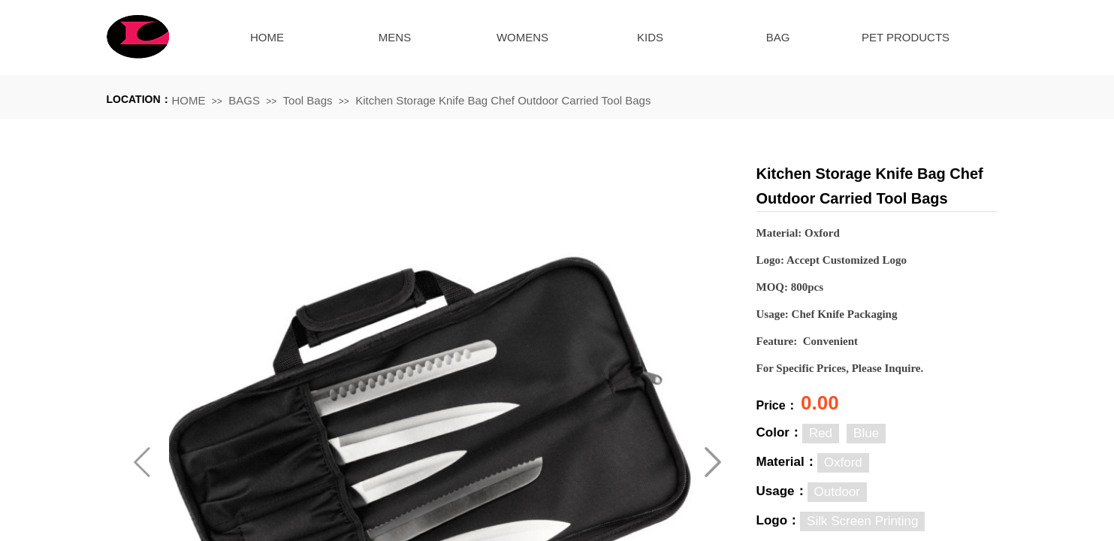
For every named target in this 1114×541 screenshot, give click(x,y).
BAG (778, 37)
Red (820, 433)
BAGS (244, 100)
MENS (395, 37)
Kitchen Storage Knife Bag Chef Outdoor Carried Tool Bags (503, 100)
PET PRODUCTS (905, 37)
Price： (779, 405)
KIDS (650, 37)
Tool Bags (308, 100)
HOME (267, 37)
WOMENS (522, 37)
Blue (866, 433)
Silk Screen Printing (862, 521)
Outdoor (837, 492)
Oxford (843, 462)
